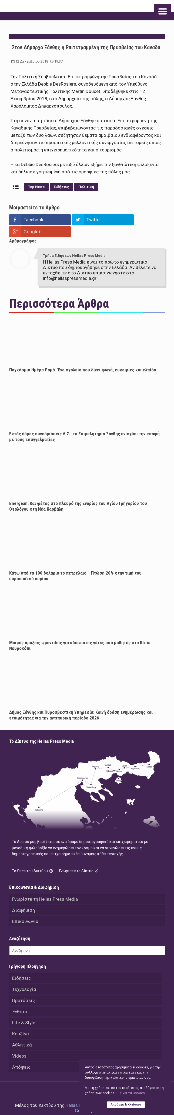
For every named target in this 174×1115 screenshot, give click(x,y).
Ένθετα (19, 999)
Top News (36, 187)
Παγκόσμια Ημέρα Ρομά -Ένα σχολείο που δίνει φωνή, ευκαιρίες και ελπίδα (82, 358)
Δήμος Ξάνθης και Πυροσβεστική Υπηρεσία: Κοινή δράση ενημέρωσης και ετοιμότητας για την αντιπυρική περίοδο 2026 (81, 703)
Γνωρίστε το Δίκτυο (79, 859)
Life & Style (23, 1010)
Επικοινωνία (25, 909)
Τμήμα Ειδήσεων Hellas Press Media (74, 244)
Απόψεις (21, 1055)
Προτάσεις (23, 988)
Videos (19, 1044)
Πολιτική (86, 187)
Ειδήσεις (61, 187)
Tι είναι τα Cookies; (130, 1093)
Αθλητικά (22, 1033)
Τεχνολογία (24, 977)
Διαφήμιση (23, 898)
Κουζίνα (20, 1022)
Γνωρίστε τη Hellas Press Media (45, 887)
